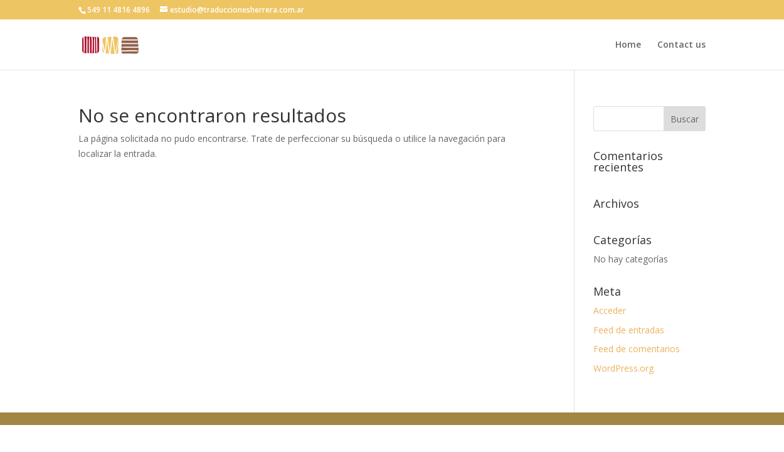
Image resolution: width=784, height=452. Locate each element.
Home (628, 45)
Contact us (681, 45)
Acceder (609, 310)
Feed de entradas (628, 330)
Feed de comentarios (636, 349)
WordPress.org (623, 368)
